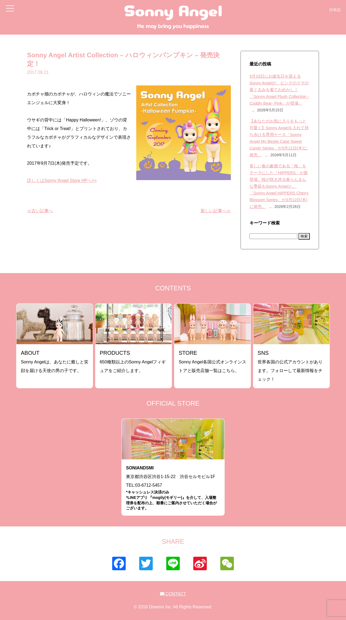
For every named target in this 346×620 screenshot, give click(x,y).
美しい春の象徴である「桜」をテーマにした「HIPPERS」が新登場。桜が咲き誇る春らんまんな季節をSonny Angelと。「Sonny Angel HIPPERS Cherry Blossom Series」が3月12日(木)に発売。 (278, 186)
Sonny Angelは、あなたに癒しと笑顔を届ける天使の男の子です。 (54, 361)
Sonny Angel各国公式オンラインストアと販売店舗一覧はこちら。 (212, 361)
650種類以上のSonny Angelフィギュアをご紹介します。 (133, 361)
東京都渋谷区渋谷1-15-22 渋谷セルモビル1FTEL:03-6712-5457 (173, 488)
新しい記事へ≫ (216, 210)
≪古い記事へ (40, 210)
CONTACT (173, 594)
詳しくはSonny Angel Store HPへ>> (62, 180)
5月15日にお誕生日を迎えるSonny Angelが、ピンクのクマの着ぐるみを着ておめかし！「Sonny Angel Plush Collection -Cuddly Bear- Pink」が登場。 (279, 89)
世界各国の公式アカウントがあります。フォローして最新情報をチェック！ (290, 366)
